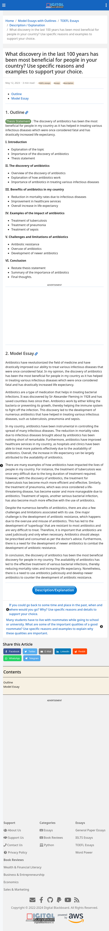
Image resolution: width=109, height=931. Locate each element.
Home (9, 21)
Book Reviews (51, 838)
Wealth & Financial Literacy (22, 867)
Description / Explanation (27, 25)
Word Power (84, 852)
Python (47, 845)
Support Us (14, 838)
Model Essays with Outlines (37, 21)
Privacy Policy (15, 852)
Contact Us (13, 845)
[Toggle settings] (106, 5)
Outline (16, 94)
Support (9, 823)
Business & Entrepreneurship (24, 875)
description (68, 83)
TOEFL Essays (69, 21)
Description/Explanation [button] (54, 590)
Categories (48, 823)
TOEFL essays (44, 83)
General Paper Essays (90, 830)
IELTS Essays (84, 838)
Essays (57, 83)
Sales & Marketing (16, 889)
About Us (12, 830)
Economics (11, 882)
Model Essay (20, 98)
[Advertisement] (54, 316)
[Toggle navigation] (4, 5)
